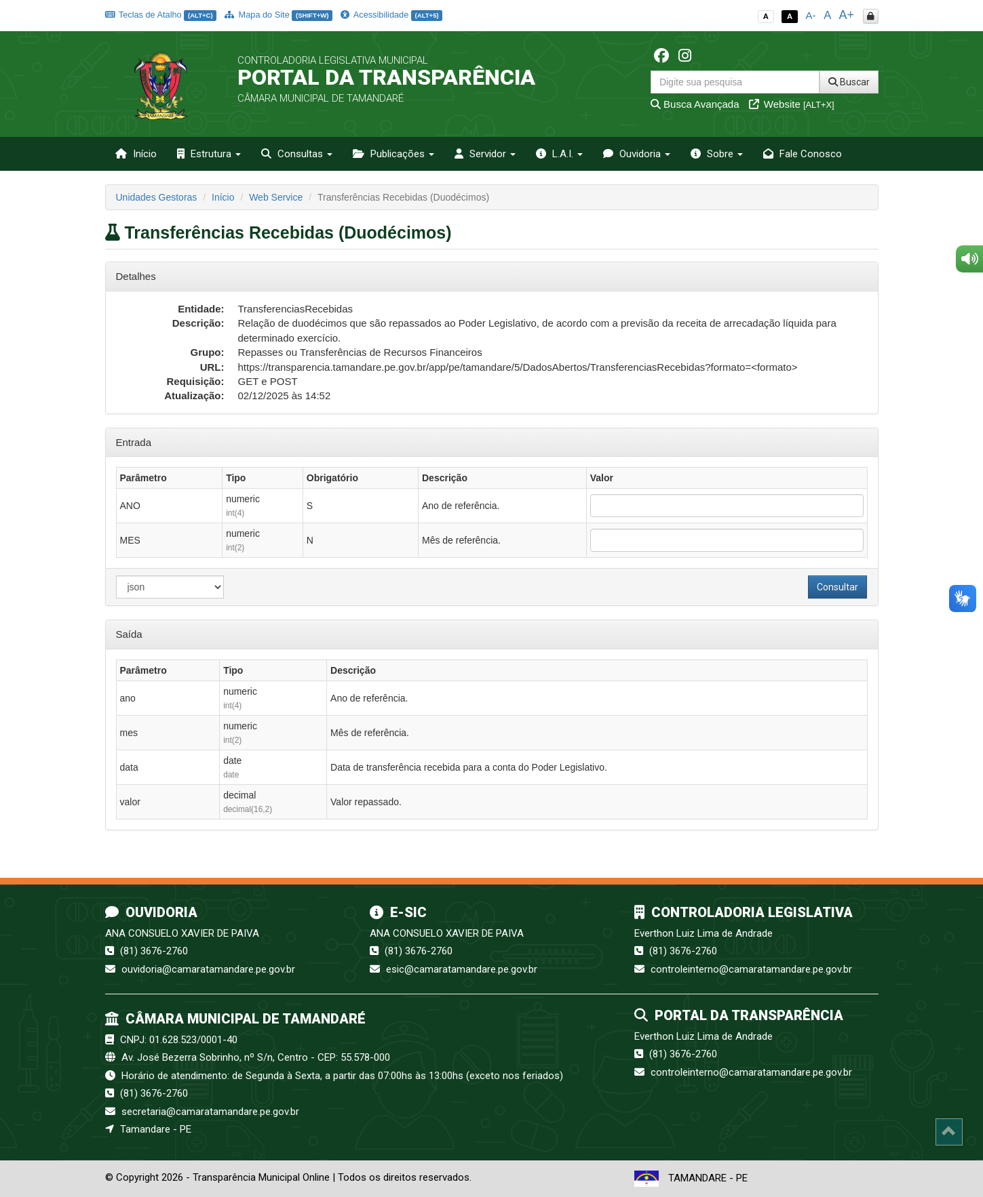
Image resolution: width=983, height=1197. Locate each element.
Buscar (849, 82)
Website (791, 104)
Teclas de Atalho (161, 14)
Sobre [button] (717, 154)
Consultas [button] (296, 154)
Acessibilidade (391, 14)
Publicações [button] (393, 154)
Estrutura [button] (209, 154)
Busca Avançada (695, 104)
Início (136, 154)
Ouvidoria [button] (636, 154)
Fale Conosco (802, 154)
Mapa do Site (278, 14)
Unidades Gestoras (156, 197)
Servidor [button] (485, 154)
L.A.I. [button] (559, 154)
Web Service (276, 197)
